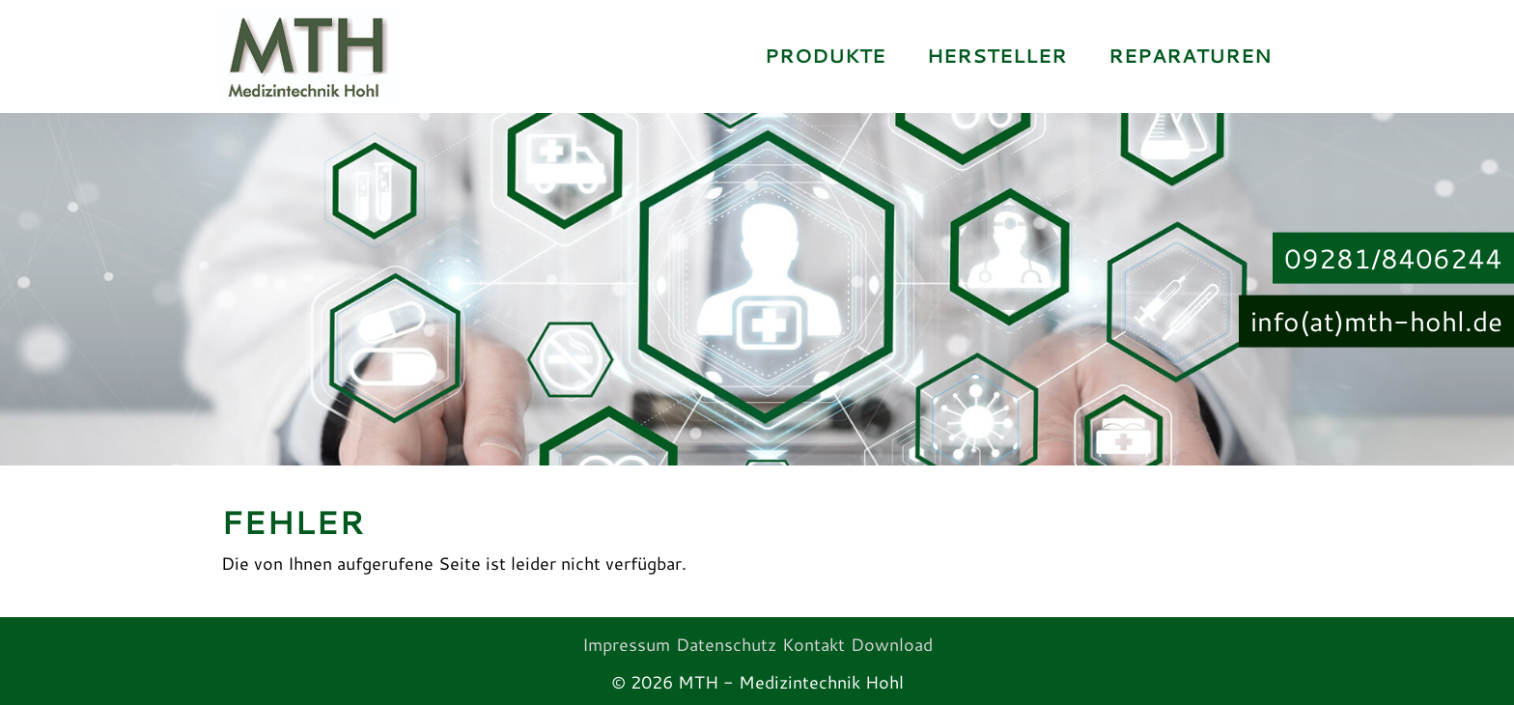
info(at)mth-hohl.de (1376, 320)
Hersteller (997, 55)
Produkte (825, 55)
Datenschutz (726, 644)
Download (892, 644)
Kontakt (813, 644)
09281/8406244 (1393, 257)
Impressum (626, 644)
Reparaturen (1190, 55)
